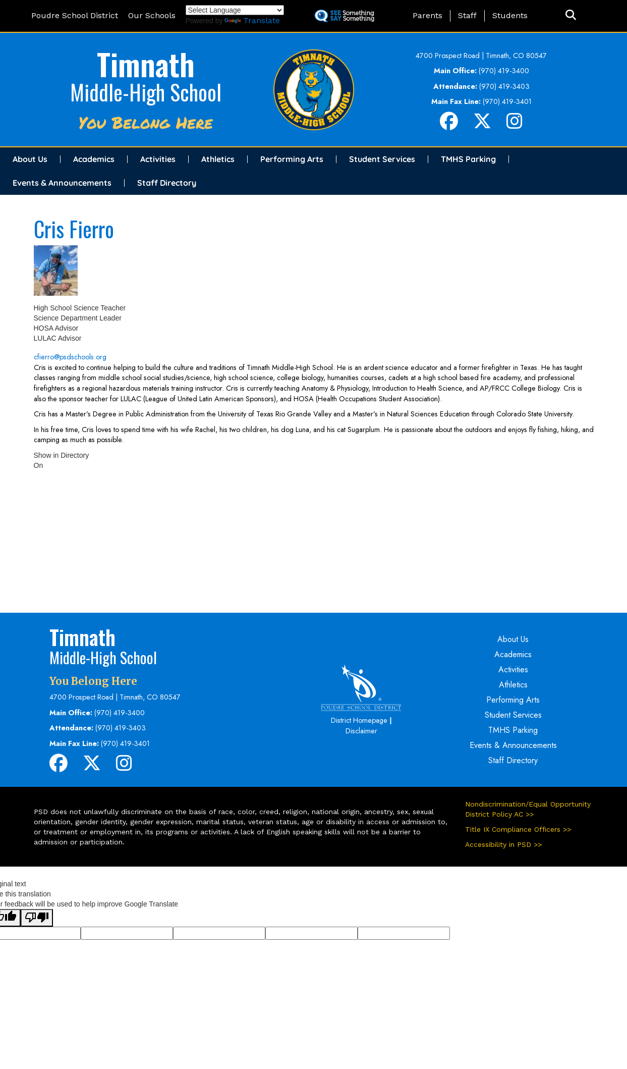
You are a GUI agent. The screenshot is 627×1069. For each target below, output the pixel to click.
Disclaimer (361, 731)
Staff (467, 15)
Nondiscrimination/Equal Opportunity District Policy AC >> (528, 809)
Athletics (218, 159)
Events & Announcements (62, 183)
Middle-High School (145, 92)
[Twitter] (482, 125)
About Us (30, 159)
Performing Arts (291, 159)
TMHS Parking (468, 159)
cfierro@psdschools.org (70, 357)
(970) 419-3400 (504, 71)
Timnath (146, 63)
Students (510, 15)
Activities (158, 159)
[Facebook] (449, 125)
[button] (570, 15)
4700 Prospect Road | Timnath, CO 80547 (481, 55)
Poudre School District (74, 15)
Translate (252, 20)
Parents (427, 15)
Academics (94, 159)
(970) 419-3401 (507, 101)
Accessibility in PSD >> (503, 844)
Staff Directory (166, 183)
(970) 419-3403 (504, 86)
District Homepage (359, 720)
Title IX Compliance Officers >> (518, 829)
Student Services (382, 159)
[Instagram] (514, 125)
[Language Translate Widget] (235, 10)
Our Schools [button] (152, 15)
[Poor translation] (37, 918)
